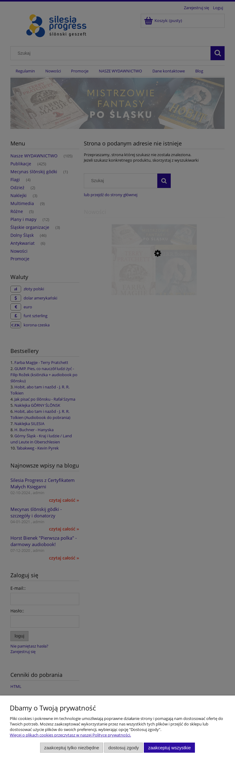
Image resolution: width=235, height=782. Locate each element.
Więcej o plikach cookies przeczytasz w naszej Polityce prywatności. (70, 735)
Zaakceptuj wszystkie (169, 747)
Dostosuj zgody (123, 747)
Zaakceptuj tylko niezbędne (71, 747)
